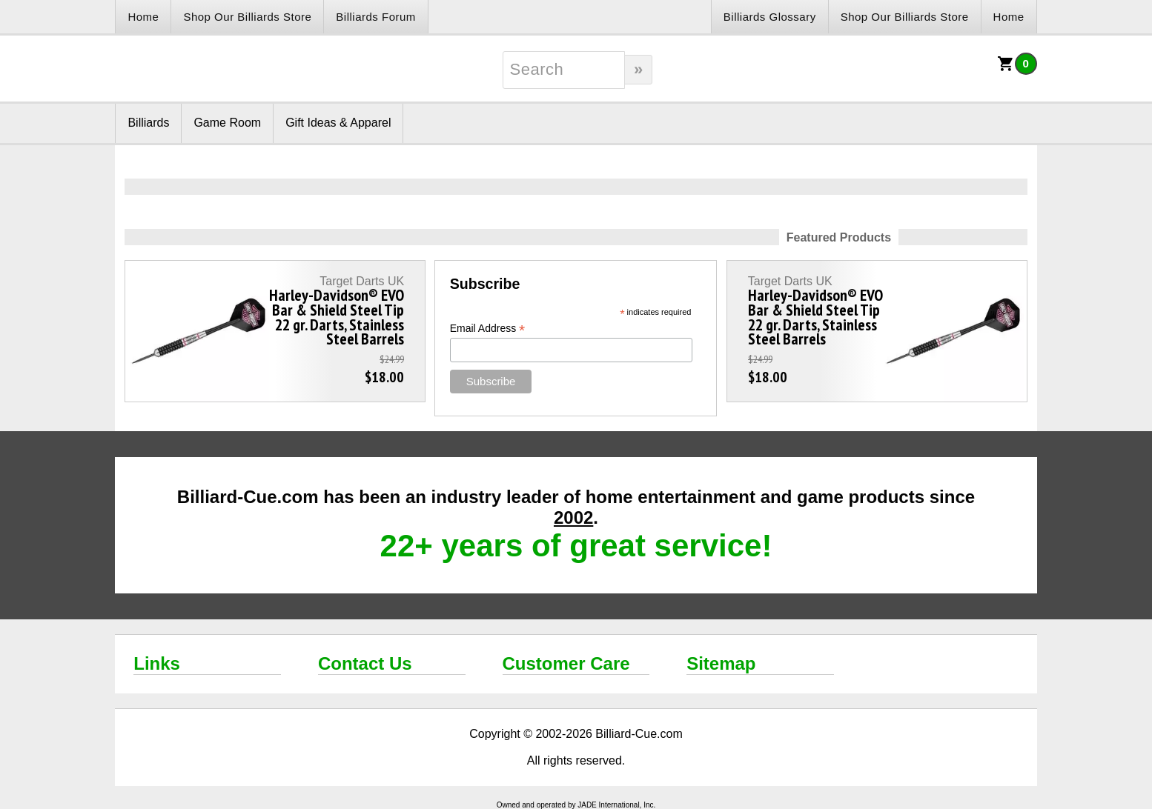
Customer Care (566, 663)
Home (143, 16)
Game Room (227, 122)
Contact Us (365, 663)
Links (156, 663)
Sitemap (720, 663)
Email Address (488, 329)
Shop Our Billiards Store (247, 16)
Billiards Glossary (770, 16)
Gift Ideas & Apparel (338, 122)
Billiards (148, 122)
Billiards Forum (376, 16)
